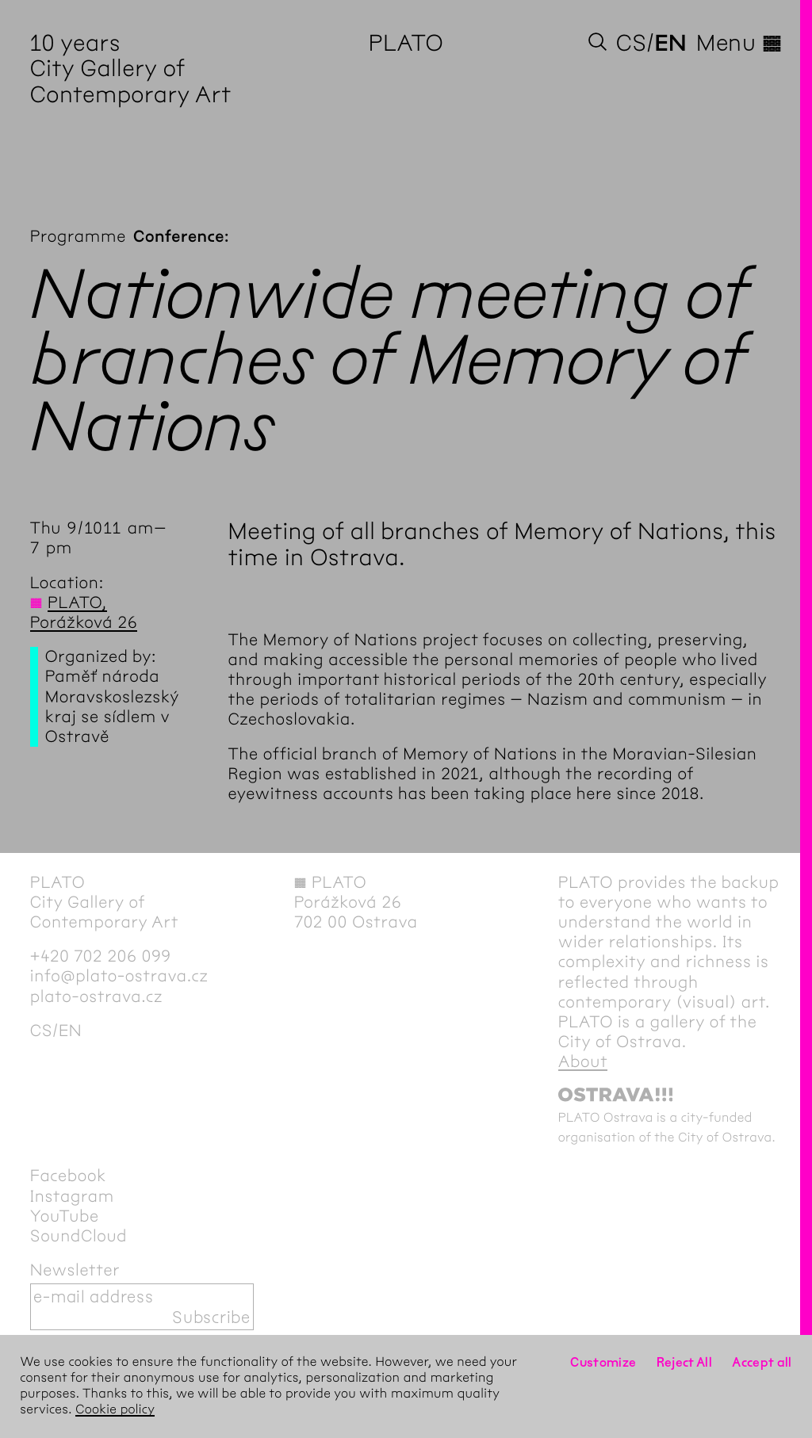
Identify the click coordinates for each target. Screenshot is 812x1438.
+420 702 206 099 (100, 956)
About (583, 1062)
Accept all (762, 1362)
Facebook (68, 1176)
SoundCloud (78, 1236)
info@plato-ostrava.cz (119, 976)
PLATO (406, 42)
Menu (739, 42)
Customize (603, 1362)
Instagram (72, 1196)
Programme (78, 237)
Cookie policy (115, 1410)
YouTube (64, 1216)
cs (631, 42)
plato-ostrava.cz (96, 997)
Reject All (685, 1362)
